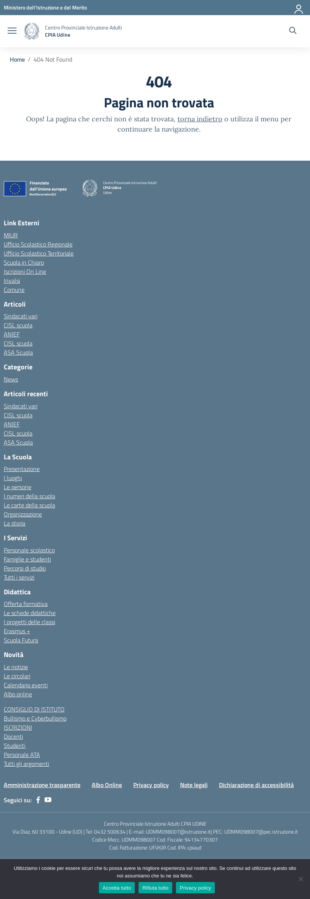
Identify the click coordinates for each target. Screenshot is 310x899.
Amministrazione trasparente (42, 784)
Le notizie (16, 666)
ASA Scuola (18, 352)
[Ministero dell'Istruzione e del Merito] (45, 7)
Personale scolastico (29, 550)
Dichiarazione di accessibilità (256, 784)
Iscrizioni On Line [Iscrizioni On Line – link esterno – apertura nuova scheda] (25, 271)
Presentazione (22, 468)
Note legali (194, 784)
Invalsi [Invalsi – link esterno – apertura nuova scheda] (12, 280)
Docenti (13, 736)
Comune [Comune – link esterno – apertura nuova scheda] (14, 289)
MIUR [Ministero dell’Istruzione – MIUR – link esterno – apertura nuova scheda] (11, 235)
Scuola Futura (21, 640)
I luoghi (13, 477)
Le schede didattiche (30, 612)
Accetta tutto (117, 888)
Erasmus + (17, 631)
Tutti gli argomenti (26, 763)
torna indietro (199, 119)
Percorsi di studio (25, 568)
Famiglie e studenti (27, 559)
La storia (14, 523)
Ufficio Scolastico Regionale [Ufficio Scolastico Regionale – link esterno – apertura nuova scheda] (38, 244)
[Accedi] (299, 7)
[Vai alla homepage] (31, 31)
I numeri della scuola (29, 496)
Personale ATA (22, 754)
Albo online (18, 694)
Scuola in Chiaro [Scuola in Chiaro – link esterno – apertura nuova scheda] (24, 262)
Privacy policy (151, 784)
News (11, 379)
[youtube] (48, 800)
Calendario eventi (26, 685)
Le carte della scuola (29, 505)
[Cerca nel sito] (293, 31)
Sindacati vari (20, 316)
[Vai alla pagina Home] (17, 59)
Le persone (17, 486)
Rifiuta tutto (155, 888)
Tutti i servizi (19, 577)
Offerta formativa (26, 603)
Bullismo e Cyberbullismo (35, 718)
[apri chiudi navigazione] (12, 31)
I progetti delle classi (29, 621)
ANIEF (12, 334)
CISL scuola (18, 325)
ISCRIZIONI (18, 727)
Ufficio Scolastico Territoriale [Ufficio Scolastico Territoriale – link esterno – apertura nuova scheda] (39, 253)
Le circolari (17, 675)
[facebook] (38, 800)
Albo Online (107, 784)
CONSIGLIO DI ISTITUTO (34, 709)
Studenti (14, 745)
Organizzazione (23, 514)
